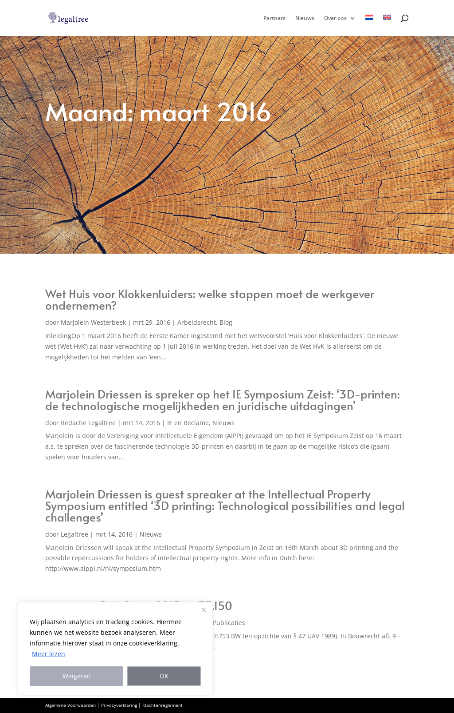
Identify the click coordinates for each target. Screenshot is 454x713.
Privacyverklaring (119, 705)
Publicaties (229, 622)
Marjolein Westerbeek (93, 322)
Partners (274, 18)
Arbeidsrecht (196, 322)
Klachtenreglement (162, 705)
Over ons (335, 18)
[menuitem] (369, 25)
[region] (115, 648)
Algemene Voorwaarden (70, 705)
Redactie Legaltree (88, 422)
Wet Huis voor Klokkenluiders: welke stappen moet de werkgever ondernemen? (209, 299)
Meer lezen (48, 653)
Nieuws (304, 18)
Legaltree (74, 534)
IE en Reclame (188, 422)
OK (164, 676)
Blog (225, 322)
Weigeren (77, 676)
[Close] (203, 609)
